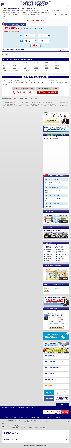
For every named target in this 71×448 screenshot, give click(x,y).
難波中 (17, 31)
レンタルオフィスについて (53, 421)
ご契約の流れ (4, 421)
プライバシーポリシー (26, 420)
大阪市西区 (48, 252)
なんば (58, 190)
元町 (10, 31)
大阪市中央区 (61, 249)
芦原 (4, 63)
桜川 (25, 65)
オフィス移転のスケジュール (14, 421)
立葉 (25, 68)
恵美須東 (36, 63)
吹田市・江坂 (61, 258)
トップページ (4, 420)
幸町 (14, 65)
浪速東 (46, 68)
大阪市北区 (48, 249)
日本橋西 (15, 70)
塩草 (35, 65)
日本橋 (5, 70)
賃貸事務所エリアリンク (11, 433)
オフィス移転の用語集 (25, 421)
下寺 (4, 68)
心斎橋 (58, 182)
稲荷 (14, 63)
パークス (47, 184)
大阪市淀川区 (61, 252)
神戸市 (47, 260)
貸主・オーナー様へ (16, 420)
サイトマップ (34, 420)
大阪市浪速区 (48, 206)
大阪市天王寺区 (62, 256)
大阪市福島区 (49, 254)
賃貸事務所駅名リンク (10, 439)
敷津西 (46, 65)
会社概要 (10, 420)
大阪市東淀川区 (62, 254)
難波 (13, 31)
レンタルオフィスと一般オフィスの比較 (39, 421)
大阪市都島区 (49, 258)
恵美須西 (26, 63)
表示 (64, 49)
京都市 (59, 260)
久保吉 (5, 65)
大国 (14, 68)
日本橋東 (26, 70)
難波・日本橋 (48, 182)
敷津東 (57, 65)
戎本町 (46, 63)
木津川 (57, 63)
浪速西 (36, 68)
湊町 (35, 70)
